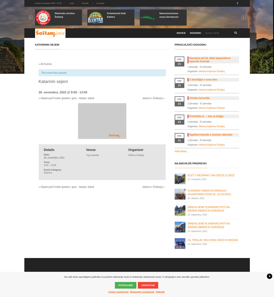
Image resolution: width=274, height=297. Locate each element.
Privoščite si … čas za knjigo (206, 116)
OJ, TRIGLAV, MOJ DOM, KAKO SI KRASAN (213, 240)
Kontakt (85, 3)
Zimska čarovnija (199, 98)
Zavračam (147, 285)
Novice (181, 33)
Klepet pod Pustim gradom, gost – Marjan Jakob (66, 98)
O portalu (100, 3)
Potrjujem (125, 285)
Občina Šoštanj (136, 155)
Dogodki (195, 33)
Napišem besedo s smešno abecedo (210, 134)
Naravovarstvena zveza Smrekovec (169, 15)
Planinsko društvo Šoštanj (65, 15)
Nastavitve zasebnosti (142, 292)
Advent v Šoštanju (153, 98)
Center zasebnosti (118, 292)
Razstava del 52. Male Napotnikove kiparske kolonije (210, 60)
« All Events (45, 64)
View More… (182, 151)
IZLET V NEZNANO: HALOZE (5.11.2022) (211, 175)
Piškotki (160, 292)
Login (71, 3)
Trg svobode (92, 155)
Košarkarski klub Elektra (116, 15)
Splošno (48, 172)
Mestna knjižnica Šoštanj (212, 71)
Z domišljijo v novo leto (203, 79)
